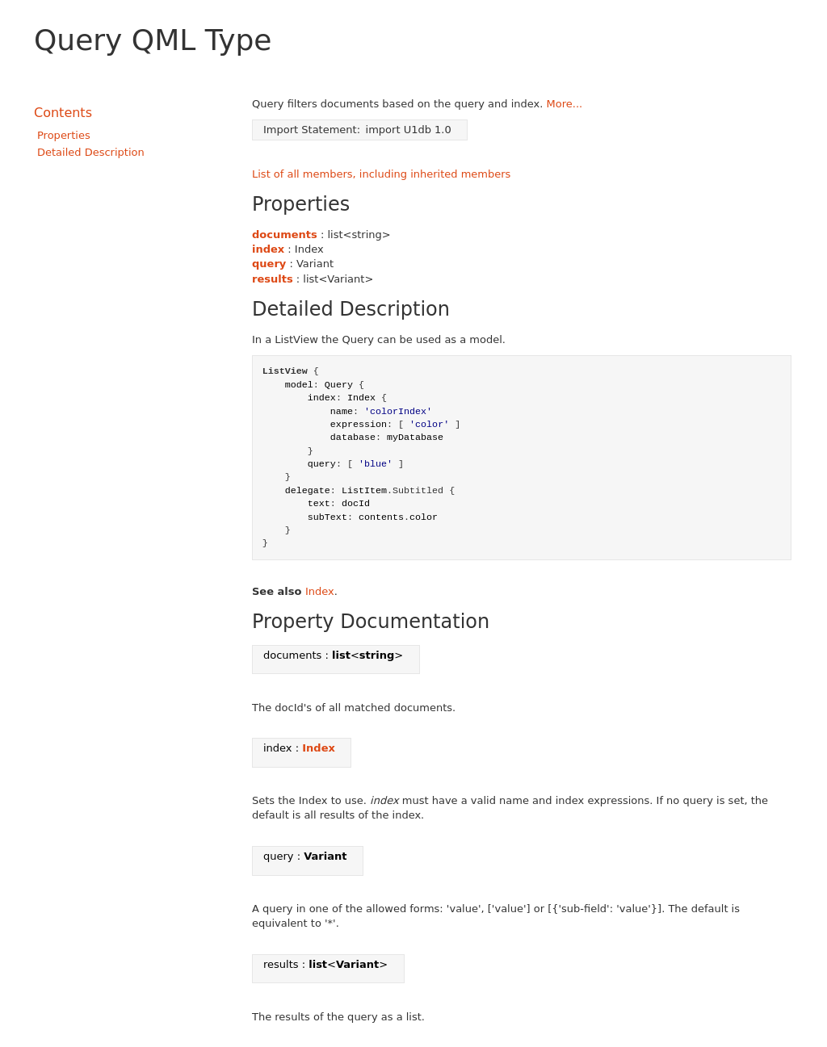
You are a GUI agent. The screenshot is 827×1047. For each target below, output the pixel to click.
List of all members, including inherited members (381, 174)
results (272, 279)
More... (565, 104)
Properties (63, 135)
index (268, 249)
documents (284, 234)
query (269, 264)
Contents (63, 112)
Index (319, 591)
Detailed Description (91, 152)
